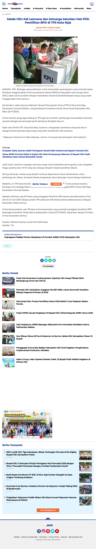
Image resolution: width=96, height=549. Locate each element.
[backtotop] (48, 520)
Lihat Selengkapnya (48, 510)
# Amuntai (38, 8)
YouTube (58, 532)
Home (5, 8)
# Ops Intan (51, 8)
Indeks (27, 8)
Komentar (48, 266)
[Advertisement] (48, 391)
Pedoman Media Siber (29, 537)
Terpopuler (16, 8)
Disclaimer (43, 537)
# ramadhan (65, 8)
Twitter (53, 532)
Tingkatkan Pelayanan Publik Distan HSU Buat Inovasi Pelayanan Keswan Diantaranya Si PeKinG (41, 498)
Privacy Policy (54, 537)
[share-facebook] (42, 260)
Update (56, 184)
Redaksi (17, 537)
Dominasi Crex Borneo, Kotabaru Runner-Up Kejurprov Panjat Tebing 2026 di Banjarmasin (41, 487)
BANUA (7, 246)
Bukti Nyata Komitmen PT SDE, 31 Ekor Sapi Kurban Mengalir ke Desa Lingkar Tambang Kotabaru (39, 476)
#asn (89, 8)
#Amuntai (79, 8)
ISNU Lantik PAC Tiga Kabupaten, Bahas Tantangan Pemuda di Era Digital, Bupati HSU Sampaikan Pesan (41, 453)
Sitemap (64, 537)
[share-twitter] (46, 260)
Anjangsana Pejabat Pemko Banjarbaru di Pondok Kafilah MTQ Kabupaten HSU (42, 237)
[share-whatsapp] (50, 260)
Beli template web (75, 537)
